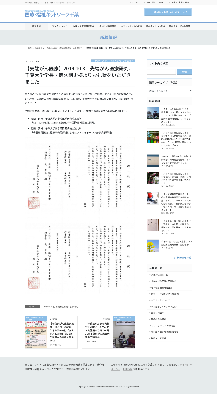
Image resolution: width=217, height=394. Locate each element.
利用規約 (127, 369)
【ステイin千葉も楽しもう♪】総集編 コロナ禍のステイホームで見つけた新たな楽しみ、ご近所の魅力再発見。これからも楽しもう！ (176, 115)
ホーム (133, 2)
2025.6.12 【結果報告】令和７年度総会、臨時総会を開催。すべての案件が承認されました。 (176, 159)
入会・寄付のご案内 (153, 2)
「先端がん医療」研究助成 (163, 281)
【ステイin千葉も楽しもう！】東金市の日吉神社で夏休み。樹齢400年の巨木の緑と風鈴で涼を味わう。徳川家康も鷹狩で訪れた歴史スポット (176, 139)
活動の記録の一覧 (159, 274)
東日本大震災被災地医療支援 (165, 331)
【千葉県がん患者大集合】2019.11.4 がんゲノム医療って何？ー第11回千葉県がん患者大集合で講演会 (97, 330)
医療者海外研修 (158, 319)
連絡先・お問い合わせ (179, 2)
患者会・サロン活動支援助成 (165, 293)
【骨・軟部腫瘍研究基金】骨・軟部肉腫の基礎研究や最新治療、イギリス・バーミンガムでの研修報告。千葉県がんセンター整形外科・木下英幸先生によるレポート (176, 202)
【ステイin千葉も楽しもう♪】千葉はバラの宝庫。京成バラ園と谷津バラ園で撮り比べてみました (176, 178)
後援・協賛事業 (158, 338)
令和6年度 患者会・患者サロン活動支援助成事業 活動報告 (176, 243)
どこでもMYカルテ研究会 (163, 325)
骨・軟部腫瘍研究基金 (161, 287)
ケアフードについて (160, 300)
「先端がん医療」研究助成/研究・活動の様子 (113, 60)
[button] (168, 12)
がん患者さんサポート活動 (163, 306)
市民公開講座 (157, 312)
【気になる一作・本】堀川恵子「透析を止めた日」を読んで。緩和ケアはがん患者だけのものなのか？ (176, 225)
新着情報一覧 (182, 257)
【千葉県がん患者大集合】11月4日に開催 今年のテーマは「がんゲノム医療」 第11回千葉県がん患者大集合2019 (62, 332)
